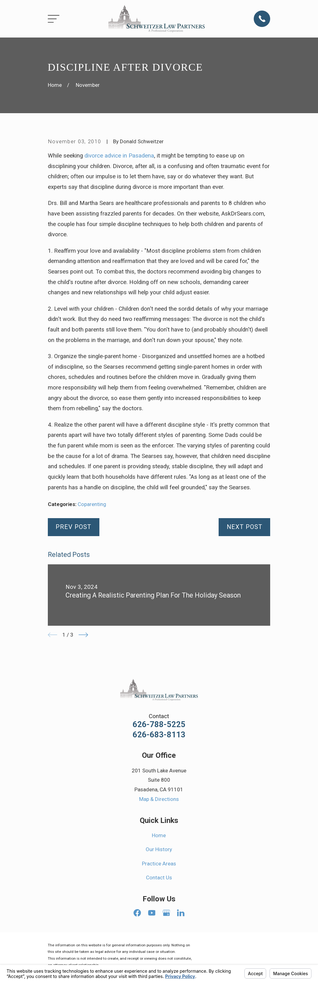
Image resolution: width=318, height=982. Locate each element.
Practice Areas (159, 863)
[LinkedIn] (180, 913)
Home (159, 835)
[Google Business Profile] (166, 913)
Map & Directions (159, 799)
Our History (159, 849)
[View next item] (83, 635)
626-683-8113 (159, 735)
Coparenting (92, 504)
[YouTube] (152, 913)
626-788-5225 (159, 725)
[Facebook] (137, 913)
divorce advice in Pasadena (119, 155)
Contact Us (159, 877)
